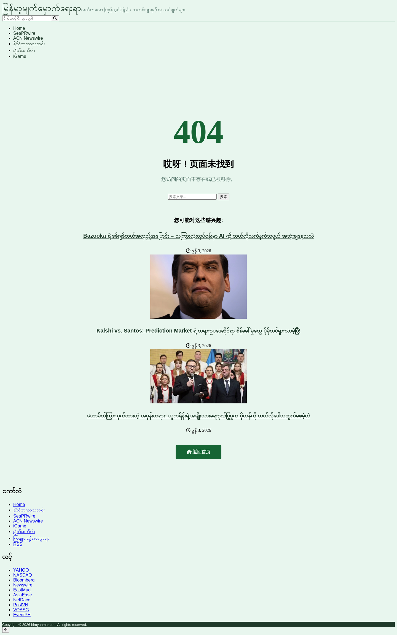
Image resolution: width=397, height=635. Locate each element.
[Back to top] (5, 630)
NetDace (21, 600)
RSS (17, 544)
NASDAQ (22, 575)
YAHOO (21, 570)
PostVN (20, 604)
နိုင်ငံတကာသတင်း (29, 43)
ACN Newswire (28, 38)
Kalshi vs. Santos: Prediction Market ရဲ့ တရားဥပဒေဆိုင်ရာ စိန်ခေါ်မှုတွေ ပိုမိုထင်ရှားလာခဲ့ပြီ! (198, 331)
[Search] (55, 18)
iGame (19, 56)
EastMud (22, 590)
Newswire (22, 585)
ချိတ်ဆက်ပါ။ (24, 50)
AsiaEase (22, 595)
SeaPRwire (24, 33)
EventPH (22, 614)
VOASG (21, 609)
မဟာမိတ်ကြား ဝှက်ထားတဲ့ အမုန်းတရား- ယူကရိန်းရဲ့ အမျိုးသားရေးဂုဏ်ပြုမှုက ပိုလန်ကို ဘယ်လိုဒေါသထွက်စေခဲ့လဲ (198, 415)
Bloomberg (23, 580)
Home (19, 28)
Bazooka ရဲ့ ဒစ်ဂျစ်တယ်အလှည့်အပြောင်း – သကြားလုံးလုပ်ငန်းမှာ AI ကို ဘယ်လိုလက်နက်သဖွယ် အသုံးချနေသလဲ (198, 236)
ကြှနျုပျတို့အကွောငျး (31, 538)
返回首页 (198, 451)
